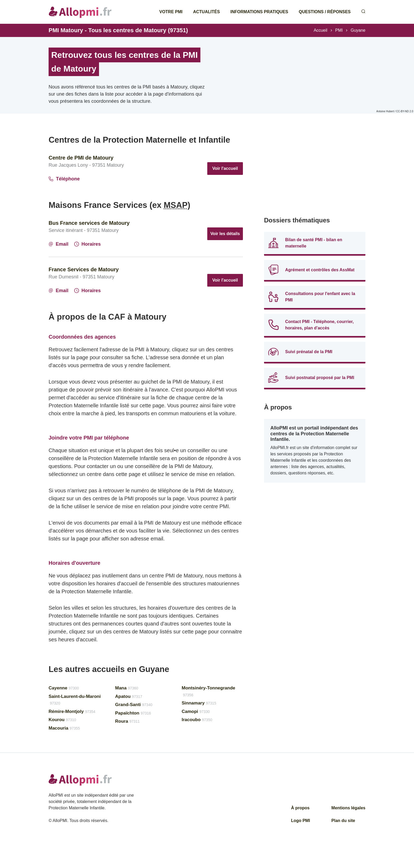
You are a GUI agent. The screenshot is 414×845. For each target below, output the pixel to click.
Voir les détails (225, 233)
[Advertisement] (314, 172)
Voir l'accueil (225, 168)
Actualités (206, 12)
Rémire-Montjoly (72, 711)
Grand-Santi (133, 704)
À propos (300, 808)
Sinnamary (199, 703)
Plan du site (343, 820)
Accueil (320, 30)
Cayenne (64, 687)
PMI (339, 30)
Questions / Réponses (325, 12)
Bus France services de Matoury (89, 223)
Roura (127, 721)
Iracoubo (197, 719)
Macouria (64, 728)
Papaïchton (133, 713)
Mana (126, 687)
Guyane (358, 30)
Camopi (196, 711)
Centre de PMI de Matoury (81, 158)
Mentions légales (348, 808)
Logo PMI (300, 820)
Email (58, 244)
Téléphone (64, 178)
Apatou (128, 696)
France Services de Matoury (84, 269)
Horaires (87, 244)
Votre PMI (170, 12)
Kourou (62, 719)
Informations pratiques (259, 12)
